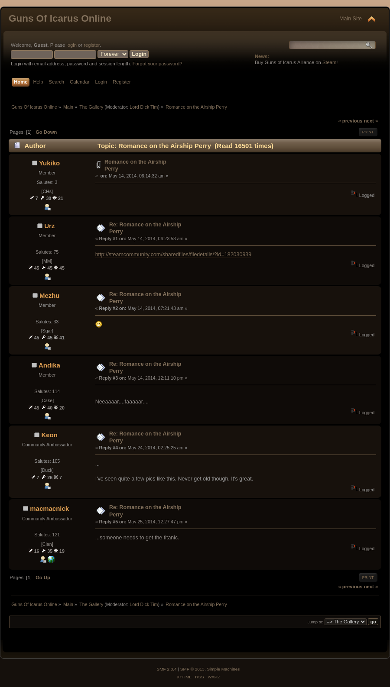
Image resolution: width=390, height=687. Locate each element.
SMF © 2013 (192, 669)
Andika (49, 365)
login (71, 45)
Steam (329, 62)
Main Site (350, 19)
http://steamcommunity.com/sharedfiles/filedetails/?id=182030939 (173, 255)
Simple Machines (223, 669)
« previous (350, 120)
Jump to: (316, 621)
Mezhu (49, 295)
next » (371, 120)
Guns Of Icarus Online (60, 18)
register (92, 45)
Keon (49, 435)
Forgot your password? (157, 63)
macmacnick (49, 508)
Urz (49, 225)
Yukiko (49, 163)
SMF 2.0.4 (167, 669)
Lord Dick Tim (144, 107)
